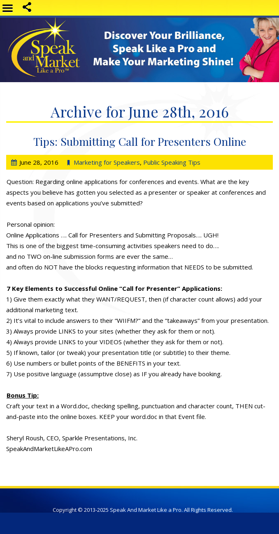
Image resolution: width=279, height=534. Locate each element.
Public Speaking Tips (171, 162)
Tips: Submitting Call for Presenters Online (139, 141)
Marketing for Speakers (107, 162)
